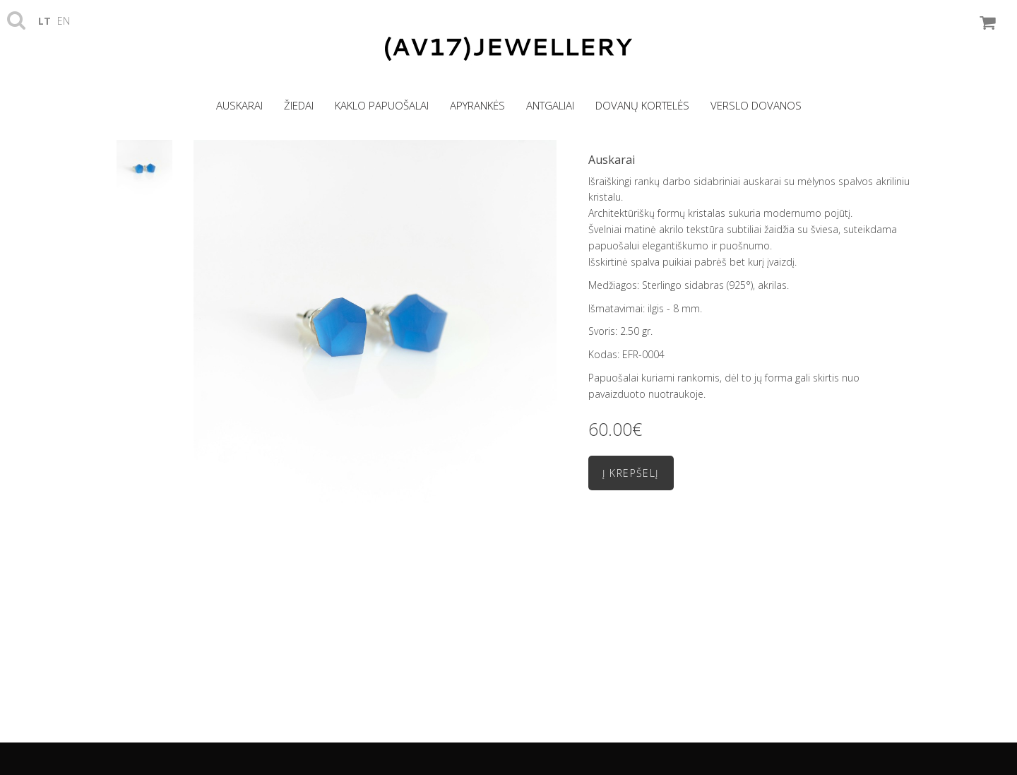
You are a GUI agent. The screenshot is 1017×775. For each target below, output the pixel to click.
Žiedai (299, 105)
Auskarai (239, 105)
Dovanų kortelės (642, 105)
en (63, 21)
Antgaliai (550, 105)
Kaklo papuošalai (382, 105)
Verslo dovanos (756, 105)
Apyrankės (477, 105)
